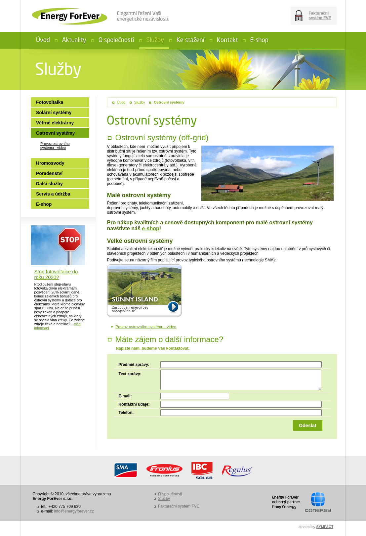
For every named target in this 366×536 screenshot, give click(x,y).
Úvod (121, 102)
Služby (139, 102)
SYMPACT (325, 527)
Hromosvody (50, 163)
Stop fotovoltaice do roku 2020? (56, 274)
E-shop (44, 204)
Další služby (49, 183)
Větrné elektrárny (55, 122)
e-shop (150, 228)
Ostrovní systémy (169, 102)
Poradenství (49, 173)
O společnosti (170, 494)
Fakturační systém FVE (320, 15)
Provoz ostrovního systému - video (145, 327)
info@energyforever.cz (74, 511)
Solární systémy (53, 112)
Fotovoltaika (49, 102)
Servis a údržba (53, 194)
